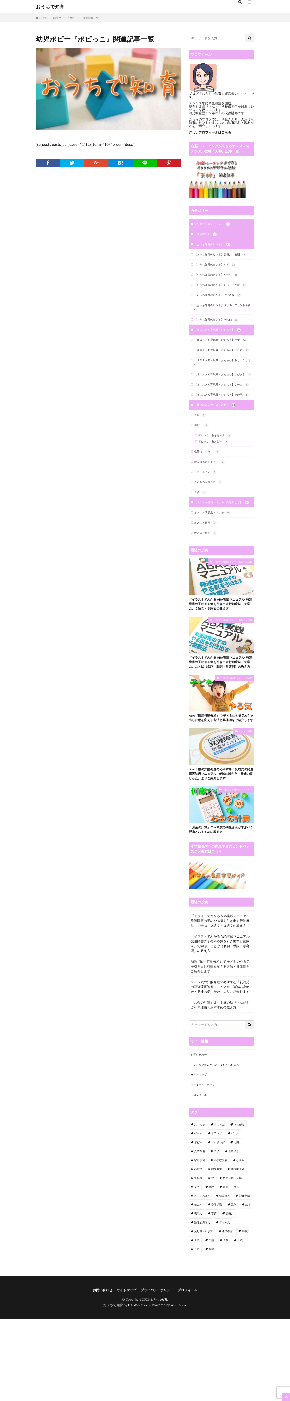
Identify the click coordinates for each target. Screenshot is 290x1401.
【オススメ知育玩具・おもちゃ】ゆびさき (220, 406)
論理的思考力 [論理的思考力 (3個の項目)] (202, 1303)
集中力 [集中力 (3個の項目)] (246, 1312)
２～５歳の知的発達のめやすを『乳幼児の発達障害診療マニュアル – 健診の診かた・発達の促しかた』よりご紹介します (221, 849)
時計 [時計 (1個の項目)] (211, 1267)
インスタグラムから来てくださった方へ (220, 1143)
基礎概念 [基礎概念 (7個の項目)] (233, 1232)
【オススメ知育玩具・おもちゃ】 (221, 346)
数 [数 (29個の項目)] (212, 1259)
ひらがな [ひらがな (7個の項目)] (239, 1205)
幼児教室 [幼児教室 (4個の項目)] (216, 1250)
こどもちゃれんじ (210, 533)
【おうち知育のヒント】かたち (220, 283)
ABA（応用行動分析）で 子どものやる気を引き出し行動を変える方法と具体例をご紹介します (221, 789)
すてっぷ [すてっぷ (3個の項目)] (219, 1205)
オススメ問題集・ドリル (215, 570)
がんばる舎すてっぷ (212, 511)
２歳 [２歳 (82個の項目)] (211, 1321)
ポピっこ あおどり (216, 490)
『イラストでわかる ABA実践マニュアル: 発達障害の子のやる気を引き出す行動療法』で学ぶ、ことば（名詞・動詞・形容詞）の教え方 (220, 726)
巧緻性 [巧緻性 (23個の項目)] (198, 1250)
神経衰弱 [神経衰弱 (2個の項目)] (244, 1276)
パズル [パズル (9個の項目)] (235, 1214)
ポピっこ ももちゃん (217, 483)
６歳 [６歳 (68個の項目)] (211, 1330)
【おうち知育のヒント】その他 (220, 336)
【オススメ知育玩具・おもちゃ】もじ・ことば (218, 391)
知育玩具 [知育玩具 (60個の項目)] (224, 1276)
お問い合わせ (200, 1132)
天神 (200, 461)
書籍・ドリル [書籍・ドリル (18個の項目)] (231, 1267)
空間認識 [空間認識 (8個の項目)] (216, 1285)
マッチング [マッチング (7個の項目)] (218, 1223)
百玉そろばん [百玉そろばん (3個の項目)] (202, 1276)
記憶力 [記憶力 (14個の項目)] (230, 1294)
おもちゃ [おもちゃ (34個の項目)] (199, 1205)
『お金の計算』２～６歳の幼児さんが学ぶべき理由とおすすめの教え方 (221, 906)
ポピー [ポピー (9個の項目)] (198, 1223)
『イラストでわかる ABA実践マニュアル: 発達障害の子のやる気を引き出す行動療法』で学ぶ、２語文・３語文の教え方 (220, 664)
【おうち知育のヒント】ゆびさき (221, 309)
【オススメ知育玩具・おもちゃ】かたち (220, 375)
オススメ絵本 (207, 591)
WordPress (180, 1387)
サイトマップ (200, 1154)
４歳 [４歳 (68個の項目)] (240, 1321)
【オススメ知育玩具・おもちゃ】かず (221, 359)
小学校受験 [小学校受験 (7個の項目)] (220, 1241)
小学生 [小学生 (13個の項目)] (240, 1241)
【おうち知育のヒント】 (215, 246)
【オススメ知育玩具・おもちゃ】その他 (220, 437)
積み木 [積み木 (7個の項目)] (198, 1285)
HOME (43, 17)
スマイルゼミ (207, 522)
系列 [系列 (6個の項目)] (233, 1285)
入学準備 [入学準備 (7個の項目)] (199, 1232)
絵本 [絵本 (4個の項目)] (248, 1285)
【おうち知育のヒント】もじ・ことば (221, 296)
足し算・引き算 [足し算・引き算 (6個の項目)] (203, 1312)
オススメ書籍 (207, 581)
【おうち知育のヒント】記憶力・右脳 (221, 259)
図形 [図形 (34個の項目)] (216, 1232)
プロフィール (200, 1176)
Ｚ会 (200, 544)
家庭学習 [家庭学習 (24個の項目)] (199, 1241)
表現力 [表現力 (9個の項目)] (198, 1294)
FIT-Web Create (138, 1387)
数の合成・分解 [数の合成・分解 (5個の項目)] (232, 1259)
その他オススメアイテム (215, 224)
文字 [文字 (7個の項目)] (197, 1267)
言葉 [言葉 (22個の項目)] (214, 1294)
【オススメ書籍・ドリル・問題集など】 (218, 557)
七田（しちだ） (208, 500)
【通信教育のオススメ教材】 (218, 451)
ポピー (202, 472)
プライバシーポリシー (207, 1165)
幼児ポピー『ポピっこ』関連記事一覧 (76, 17)
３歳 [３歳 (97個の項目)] (225, 1321)
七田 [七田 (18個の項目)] (236, 1223)
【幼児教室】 (207, 235)
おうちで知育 (50, 6)
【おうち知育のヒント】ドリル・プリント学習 (220, 322)
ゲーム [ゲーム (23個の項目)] (198, 1214)
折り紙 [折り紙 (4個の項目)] (198, 1259)
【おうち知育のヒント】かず (218, 272)
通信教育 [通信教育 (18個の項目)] (227, 1312)
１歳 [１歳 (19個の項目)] (197, 1321)
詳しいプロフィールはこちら (210, 132)
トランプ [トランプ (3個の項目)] (216, 1214)
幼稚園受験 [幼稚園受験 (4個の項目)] (237, 1250)
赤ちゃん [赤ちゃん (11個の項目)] (224, 1303)
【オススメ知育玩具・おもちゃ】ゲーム (220, 422)
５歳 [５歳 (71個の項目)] (197, 1330)
